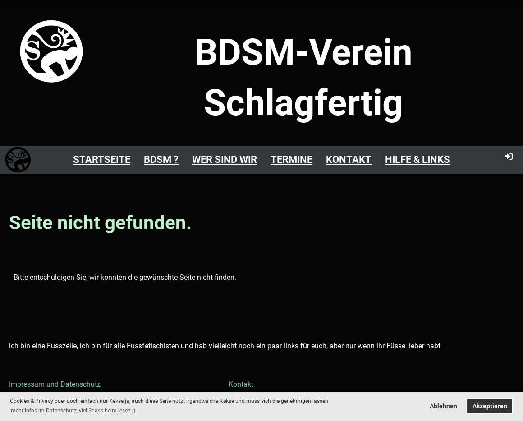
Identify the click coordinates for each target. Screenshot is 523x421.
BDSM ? (161, 159)
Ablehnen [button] (443, 406)
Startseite (101, 159)
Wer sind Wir (224, 159)
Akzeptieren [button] (490, 406)
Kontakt (349, 159)
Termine (291, 159)
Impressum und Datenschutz (55, 384)
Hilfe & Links (417, 159)
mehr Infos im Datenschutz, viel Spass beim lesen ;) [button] (73, 410)
